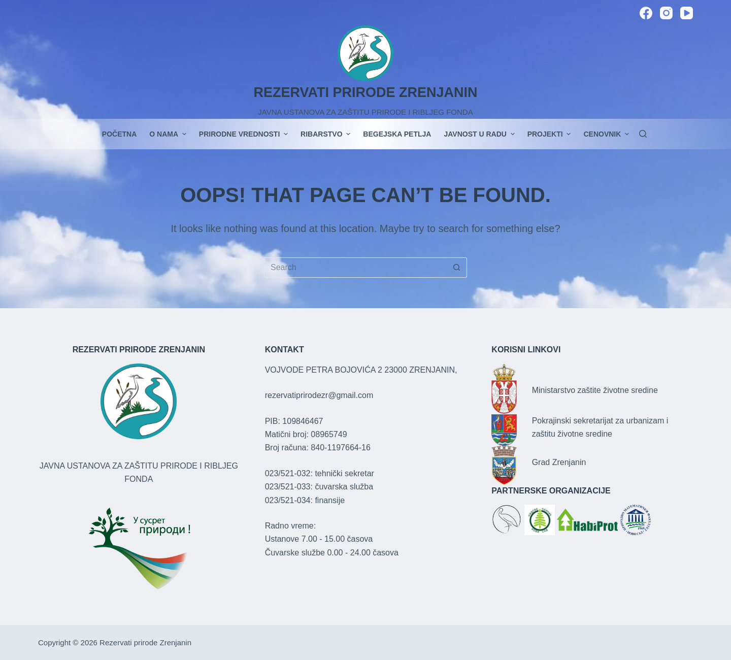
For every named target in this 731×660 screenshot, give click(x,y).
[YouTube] (686, 13)
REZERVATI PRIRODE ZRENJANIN (365, 92)
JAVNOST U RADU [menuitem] (480, 134)
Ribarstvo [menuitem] (327, 134)
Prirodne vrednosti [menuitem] (244, 134)
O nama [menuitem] (169, 134)
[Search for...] (355, 267)
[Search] (643, 134)
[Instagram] (666, 13)
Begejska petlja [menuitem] (397, 134)
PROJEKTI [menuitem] (550, 134)
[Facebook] (646, 13)
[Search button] (457, 267)
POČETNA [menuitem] (119, 134)
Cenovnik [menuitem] (606, 134)
